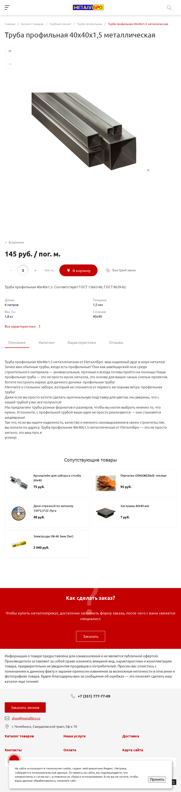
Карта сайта (132, 750)
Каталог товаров (19, 736)
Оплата (69, 750)
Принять (157, 779)
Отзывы (116, 342)
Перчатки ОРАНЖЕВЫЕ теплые (143, 475)
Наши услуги (74, 736)
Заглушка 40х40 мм (134, 506)
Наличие (46, 342)
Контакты (13, 750)
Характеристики (81, 342)
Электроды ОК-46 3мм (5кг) (53, 536)
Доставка (130, 736)
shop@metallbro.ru (26, 718)
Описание (17, 342)
